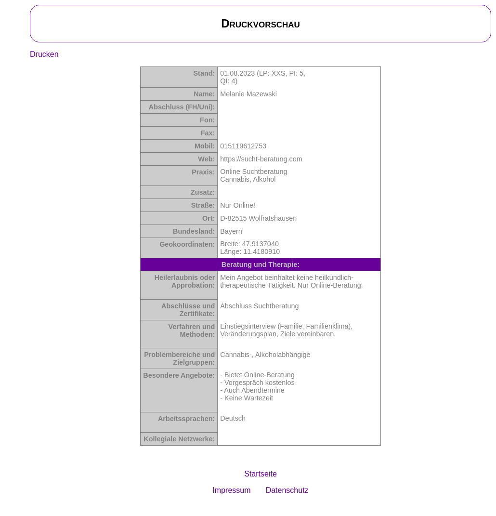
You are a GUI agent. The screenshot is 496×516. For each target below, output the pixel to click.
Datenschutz (287, 490)
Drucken (44, 54)
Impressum (231, 490)
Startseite (260, 474)
